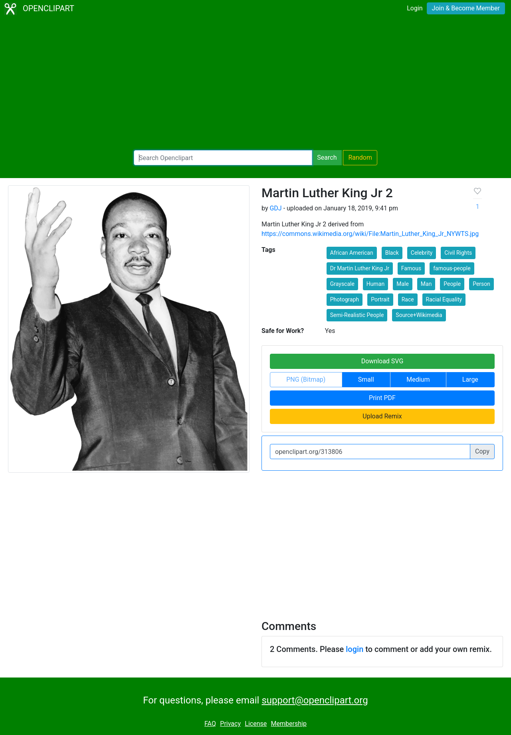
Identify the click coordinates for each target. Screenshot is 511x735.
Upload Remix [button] (382, 416)
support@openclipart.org (314, 700)
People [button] (452, 284)
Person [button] (481, 284)
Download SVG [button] (382, 361)
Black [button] (392, 253)
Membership (289, 723)
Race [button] (408, 299)
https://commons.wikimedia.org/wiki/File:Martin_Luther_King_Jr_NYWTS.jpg (370, 234)
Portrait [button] (380, 299)
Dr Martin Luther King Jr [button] (359, 268)
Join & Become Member (466, 8)
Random (360, 157)
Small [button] (366, 379)
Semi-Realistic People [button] (357, 315)
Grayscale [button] (342, 284)
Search (327, 157)
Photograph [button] (344, 299)
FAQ (210, 723)
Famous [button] (411, 268)
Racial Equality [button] (444, 299)
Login (414, 8)
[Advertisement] (255, 84)
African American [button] (351, 253)
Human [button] (375, 284)
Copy (482, 451)
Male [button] (402, 284)
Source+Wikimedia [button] (419, 315)
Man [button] (426, 284)
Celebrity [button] (422, 253)
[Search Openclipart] (223, 157)
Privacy (230, 723)
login (354, 649)
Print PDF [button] (382, 398)
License (256, 723)
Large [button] (470, 379)
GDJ (275, 208)
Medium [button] (418, 379)
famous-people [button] (452, 268)
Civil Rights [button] (458, 253)
